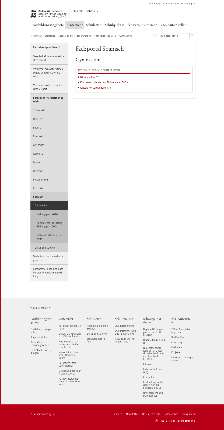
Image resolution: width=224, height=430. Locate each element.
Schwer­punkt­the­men (152, 320)
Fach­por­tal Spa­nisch (105, 35)
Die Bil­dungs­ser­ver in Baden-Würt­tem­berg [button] (171, 3)
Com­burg (176, 342)
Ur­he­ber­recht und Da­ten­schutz (153, 394)
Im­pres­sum (188, 414)
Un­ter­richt (66, 318)
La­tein (36, 162)
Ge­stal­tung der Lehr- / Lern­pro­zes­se (70, 372)
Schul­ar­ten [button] (94, 24)
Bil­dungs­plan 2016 (47, 214)
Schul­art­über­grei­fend (96, 340)
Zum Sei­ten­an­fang (42, 414)
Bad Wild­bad (178, 337)
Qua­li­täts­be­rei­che (124, 325)
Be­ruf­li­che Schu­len (45, 247)
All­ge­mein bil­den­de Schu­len (97, 327)
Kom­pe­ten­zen (150, 377)
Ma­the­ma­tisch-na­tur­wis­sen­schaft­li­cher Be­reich (68, 344)
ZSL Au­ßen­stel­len (181, 320)
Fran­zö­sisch (39, 136)
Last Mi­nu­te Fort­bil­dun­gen (41, 351)
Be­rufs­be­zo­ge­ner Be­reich (46, 47)
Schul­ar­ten (94, 318)
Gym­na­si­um (125, 35)
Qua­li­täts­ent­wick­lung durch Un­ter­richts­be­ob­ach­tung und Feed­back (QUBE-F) (153, 353)
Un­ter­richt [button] (75, 24)
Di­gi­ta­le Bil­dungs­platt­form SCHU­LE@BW (153, 332)
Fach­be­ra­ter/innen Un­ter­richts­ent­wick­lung (69, 381)
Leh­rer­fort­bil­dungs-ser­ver (182, 359)
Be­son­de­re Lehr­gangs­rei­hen (39, 344)
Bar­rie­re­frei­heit (151, 414)
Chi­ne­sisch (39, 110)
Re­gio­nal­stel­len (38, 337)
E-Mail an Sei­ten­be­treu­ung (178, 420)
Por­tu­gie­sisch (40, 179)
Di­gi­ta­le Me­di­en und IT (154, 341)
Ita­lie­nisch (38, 153)
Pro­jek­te (175, 352)
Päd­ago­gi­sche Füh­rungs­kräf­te (125, 340)
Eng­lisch (37, 127)
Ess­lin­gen (176, 347)
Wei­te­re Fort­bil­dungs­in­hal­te (49, 237)
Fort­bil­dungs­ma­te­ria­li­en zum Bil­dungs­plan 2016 (153, 384)
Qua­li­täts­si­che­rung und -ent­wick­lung (125, 332)
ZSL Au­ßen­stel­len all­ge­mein (181, 331)
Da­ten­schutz (171, 414)
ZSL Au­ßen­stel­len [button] (174, 24)
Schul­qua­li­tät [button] (114, 24)
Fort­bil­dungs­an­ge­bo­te (41, 320)
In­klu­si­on (148, 364)
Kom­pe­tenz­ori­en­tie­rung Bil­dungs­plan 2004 (49, 224)
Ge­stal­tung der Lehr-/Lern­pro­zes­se (48, 258)
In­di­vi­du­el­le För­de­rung (153, 370)
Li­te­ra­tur (38, 171)
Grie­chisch (38, 145)
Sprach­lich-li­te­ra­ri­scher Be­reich (74, 35)
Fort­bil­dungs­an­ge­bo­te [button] (48, 24)
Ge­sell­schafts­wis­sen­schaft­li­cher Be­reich (48, 58)
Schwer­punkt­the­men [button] (143, 24)
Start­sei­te (50, 35)
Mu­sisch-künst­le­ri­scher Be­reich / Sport (47, 87)
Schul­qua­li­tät (124, 318)
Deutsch (37, 119)
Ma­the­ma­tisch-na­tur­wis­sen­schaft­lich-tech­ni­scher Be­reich (48, 72)
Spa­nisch (38, 197)
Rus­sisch (38, 188)
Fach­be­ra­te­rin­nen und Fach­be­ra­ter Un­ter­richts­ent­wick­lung (48, 272)
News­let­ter (132, 414)
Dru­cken (117, 414)
